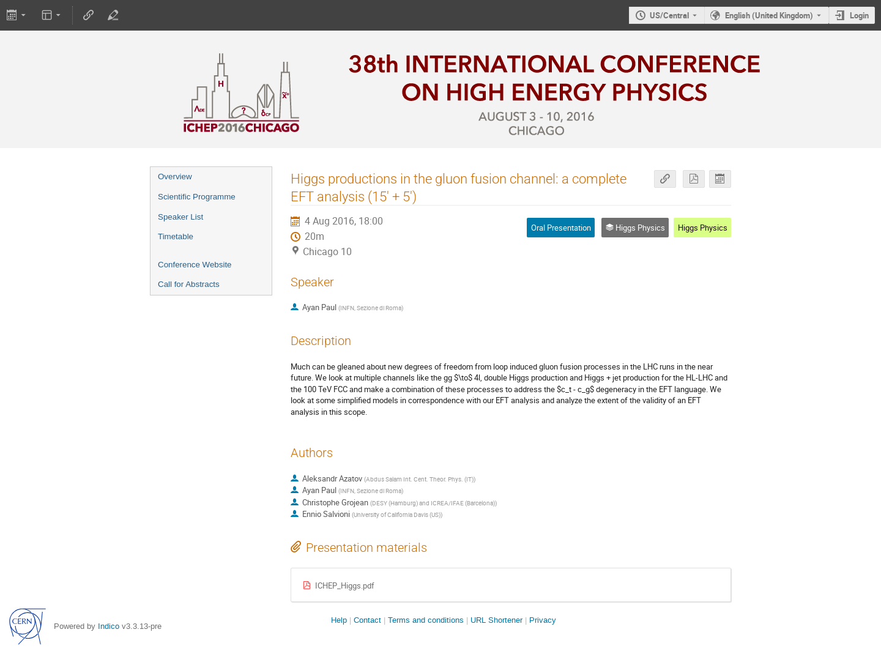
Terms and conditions (426, 620)
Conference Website (195, 264)
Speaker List (180, 216)
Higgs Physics (702, 227)
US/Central (669, 15)
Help (339, 620)
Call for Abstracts (189, 284)
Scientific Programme (197, 196)
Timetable (175, 236)
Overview (175, 176)
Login (859, 15)
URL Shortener (496, 620)
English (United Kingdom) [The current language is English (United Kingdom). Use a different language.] (769, 15)
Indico (108, 626)
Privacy (542, 620)
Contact (367, 620)
